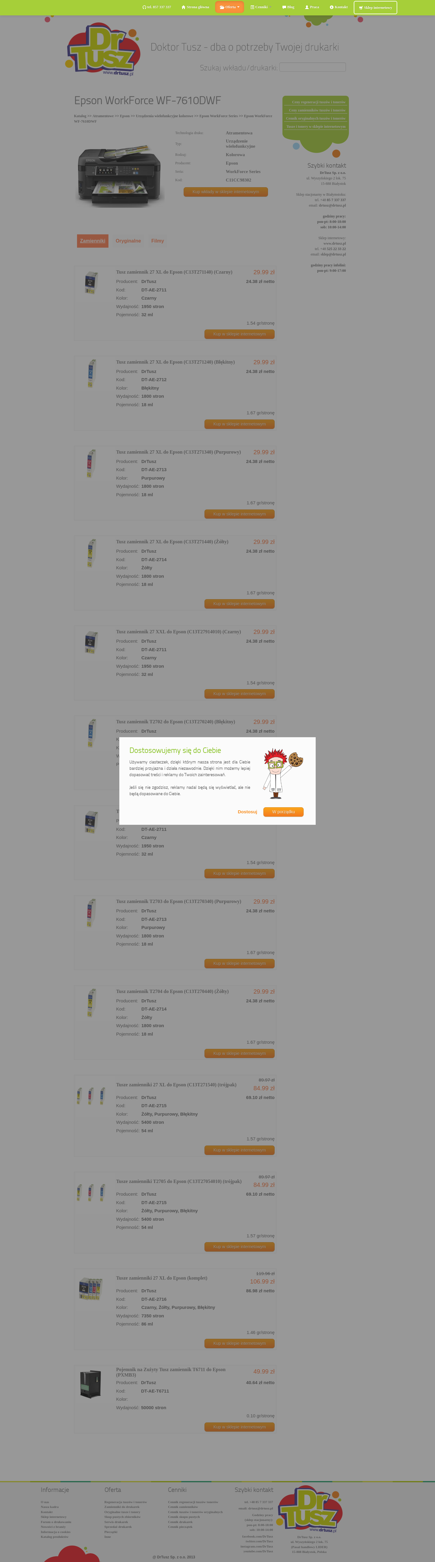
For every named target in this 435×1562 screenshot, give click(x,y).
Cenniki (261, 7)
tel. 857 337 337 (156, 7)
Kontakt (339, 7)
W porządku (283, 811)
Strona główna (195, 7)
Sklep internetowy (375, 7)
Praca (312, 7)
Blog (288, 7)
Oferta (230, 7)
